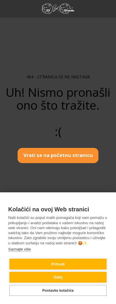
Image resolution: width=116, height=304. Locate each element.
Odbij (58, 277)
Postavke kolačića (58, 291)
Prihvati (58, 264)
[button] (6, 8)
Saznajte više (19, 249)
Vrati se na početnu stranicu (58, 155)
